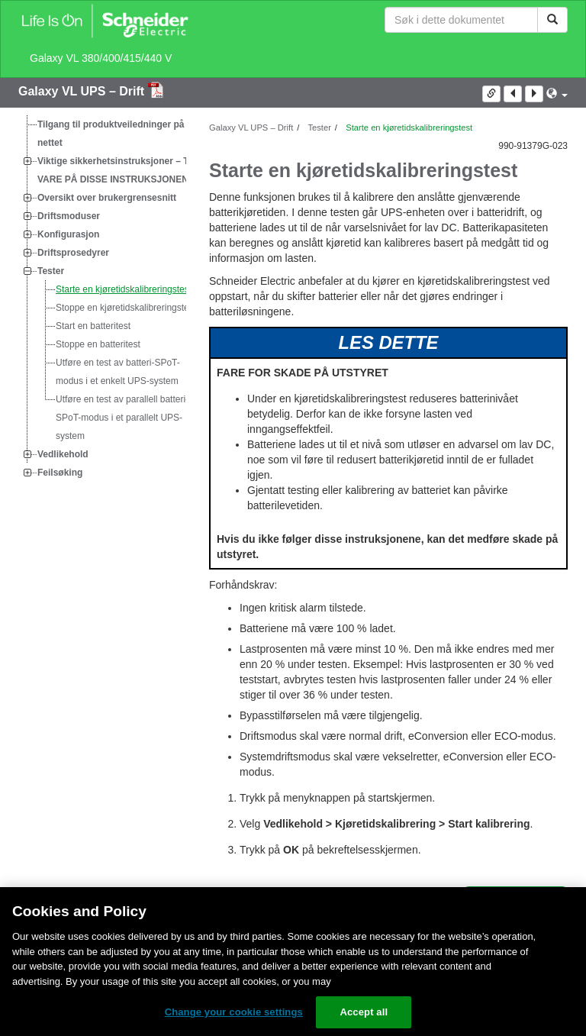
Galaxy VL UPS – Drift (83, 91)
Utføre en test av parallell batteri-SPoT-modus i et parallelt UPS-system (122, 417)
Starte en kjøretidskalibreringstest (124, 289)
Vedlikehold (63, 454)
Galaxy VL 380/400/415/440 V (101, 58)
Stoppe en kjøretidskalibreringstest (126, 307)
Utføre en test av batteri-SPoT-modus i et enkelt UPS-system (118, 371)
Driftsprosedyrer (73, 252)
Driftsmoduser (68, 216)
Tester (50, 271)
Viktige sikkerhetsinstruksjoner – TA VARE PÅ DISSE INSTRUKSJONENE (116, 170)
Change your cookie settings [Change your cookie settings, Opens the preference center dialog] (234, 1012)
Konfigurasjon (68, 234)
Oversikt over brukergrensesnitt (106, 197)
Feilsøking (59, 472)
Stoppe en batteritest (98, 344)
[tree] (102, 298)
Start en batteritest (93, 326)
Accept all (364, 1012)
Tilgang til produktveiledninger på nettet (110, 133)
